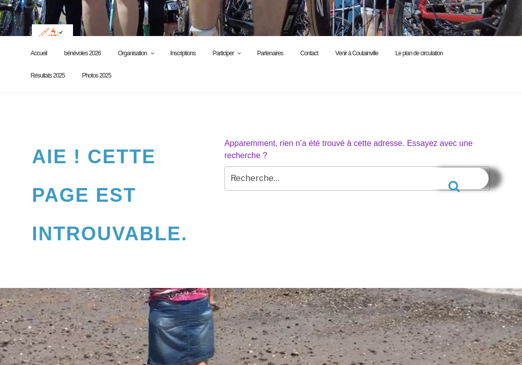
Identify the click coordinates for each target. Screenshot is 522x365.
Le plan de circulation (419, 53)
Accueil (38, 53)
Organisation (137, 53)
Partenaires (270, 53)
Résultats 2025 (47, 75)
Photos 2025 (96, 75)
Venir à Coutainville (356, 53)
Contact (309, 53)
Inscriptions (183, 53)
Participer (228, 53)
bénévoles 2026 (82, 53)
